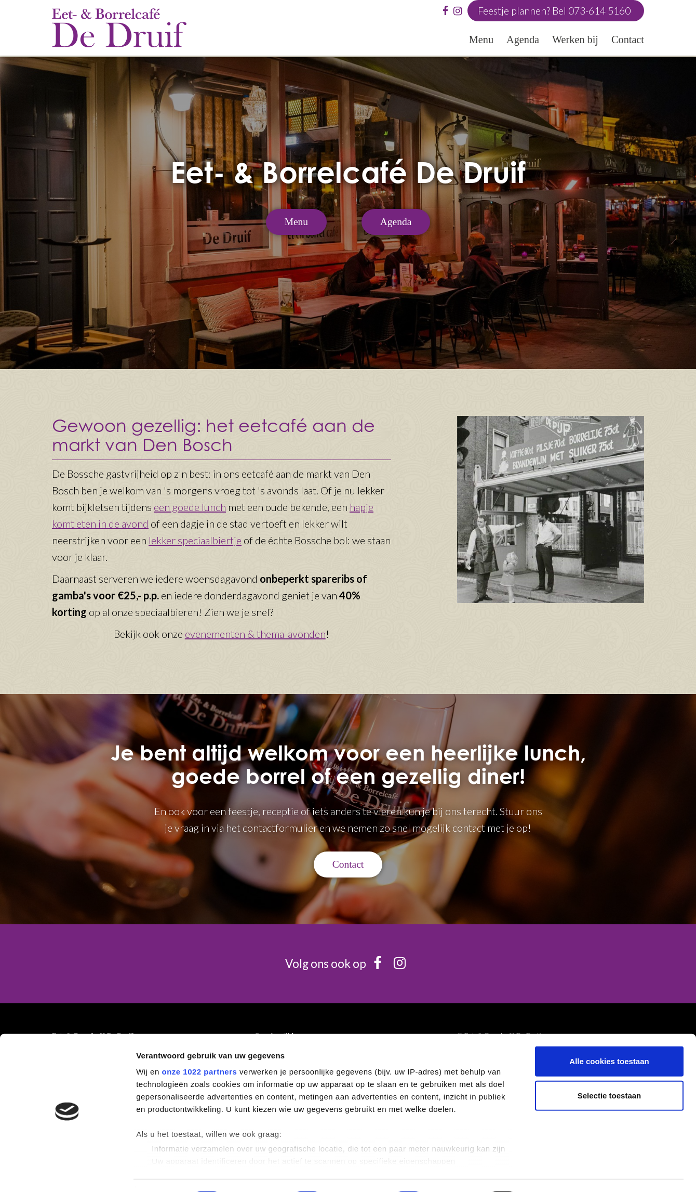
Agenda (522, 40)
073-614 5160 (597, 11)
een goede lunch (190, 507)
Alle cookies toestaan (609, 1033)
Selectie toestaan (609, 1067)
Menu (481, 40)
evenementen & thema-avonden (255, 633)
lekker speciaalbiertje (195, 540)
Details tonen (561, 1171)
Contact (627, 40)
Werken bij (575, 40)
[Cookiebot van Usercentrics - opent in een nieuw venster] (67, 1172)
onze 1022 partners (199, 1043)
